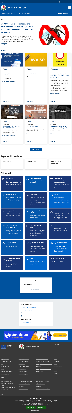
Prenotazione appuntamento (25, 381)
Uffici (2, 364)
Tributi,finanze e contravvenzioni (44, 364)
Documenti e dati (5, 374)
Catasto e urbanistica (24, 371)
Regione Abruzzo (5, 2)
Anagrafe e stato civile (24, 359)
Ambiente (38, 366)
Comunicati (54, 69)
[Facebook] (57, 8)
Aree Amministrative (6, 361)
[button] (36, 410)
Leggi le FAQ (21, 386)
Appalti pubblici (22, 369)
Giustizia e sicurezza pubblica (43, 361)
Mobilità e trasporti (23, 374)
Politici (2, 369)
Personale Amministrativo (7, 371)
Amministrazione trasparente (43, 381)
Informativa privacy (40, 384)
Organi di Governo (5, 359)
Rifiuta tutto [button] (41, 407)
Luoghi (55, 371)
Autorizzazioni (39, 371)
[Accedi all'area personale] (64, 1)
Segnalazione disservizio (24, 384)
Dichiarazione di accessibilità (43, 389)
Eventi (55, 373)
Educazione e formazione (42, 359)
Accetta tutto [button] (30, 407)
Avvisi (4, 20)
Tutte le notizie (36, 149)
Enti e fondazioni (5, 366)
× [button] (70, 397)
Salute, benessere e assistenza (43, 369)
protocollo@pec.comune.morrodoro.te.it (10, 396)
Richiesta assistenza (23, 389)
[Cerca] (69, 7)
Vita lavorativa (22, 364)
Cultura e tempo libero (24, 361)
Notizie (53, 121)
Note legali (38, 386)
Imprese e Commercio (24, 366)
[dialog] (36, 404)
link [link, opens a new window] (49, 404)
